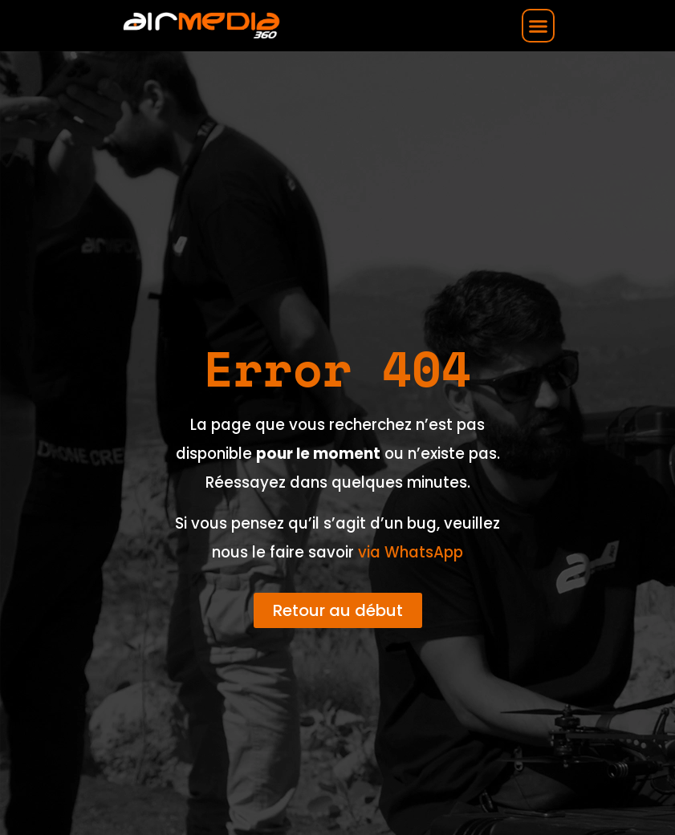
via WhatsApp (410, 552)
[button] (538, 26)
